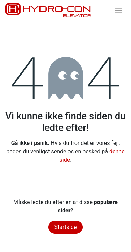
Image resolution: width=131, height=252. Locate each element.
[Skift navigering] (118, 10)
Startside (65, 227)
